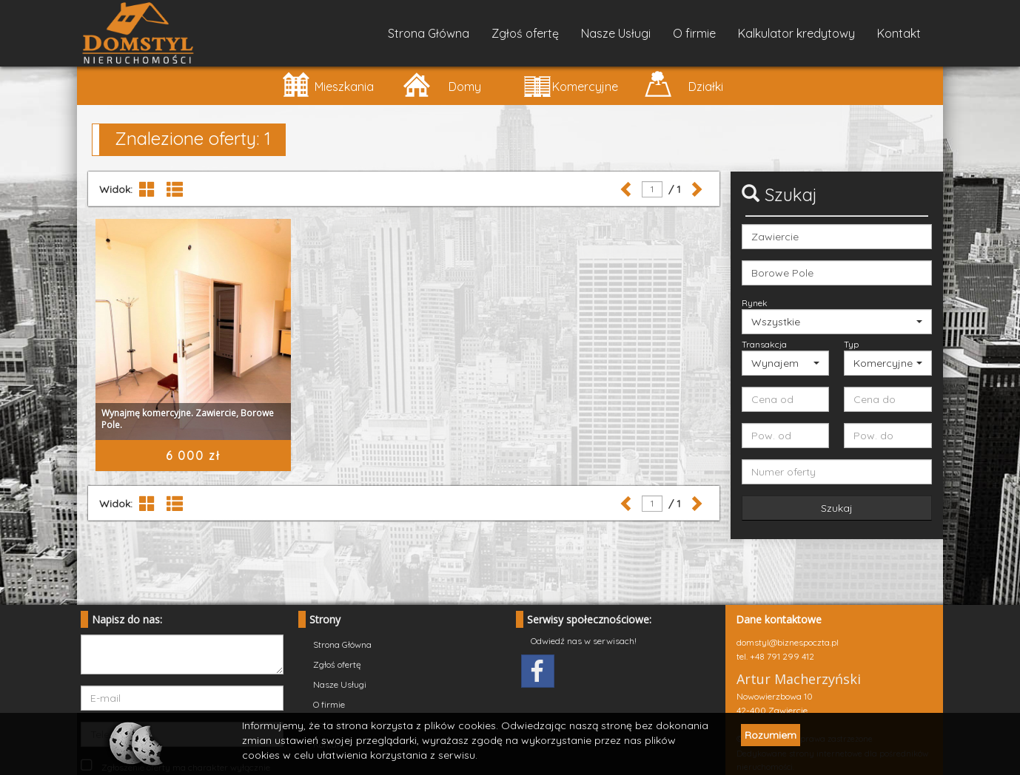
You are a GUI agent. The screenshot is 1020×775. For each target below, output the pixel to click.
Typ (851, 344)
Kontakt (899, 33)
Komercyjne (571, 83)
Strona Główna (428, 33)
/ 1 (671, 189)
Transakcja (764, 344)
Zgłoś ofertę (525, 33)
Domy (441, 83)
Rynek (755, 302)
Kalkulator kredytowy (796, 33)
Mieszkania (327, 83)
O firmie (694, 33)
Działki (683, 83)
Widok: (115, 189)
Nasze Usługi (616, 33)
